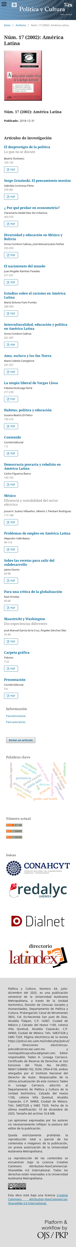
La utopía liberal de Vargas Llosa (31, 383)
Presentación (15, 679)
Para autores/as (15, 722)
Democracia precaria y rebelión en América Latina (32, 466)
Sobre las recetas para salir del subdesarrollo (29, 562)
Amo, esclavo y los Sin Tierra (27, 356)
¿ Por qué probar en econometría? (32, 208)
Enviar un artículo (21, 740)
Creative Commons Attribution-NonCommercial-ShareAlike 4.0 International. (38, 1199)
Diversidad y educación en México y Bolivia (33, 237)
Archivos (21, 25)
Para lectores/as (16, 716)
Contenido (12, 437)
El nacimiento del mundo (24, 266)
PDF (12, 169)
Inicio (7, 25)
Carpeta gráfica (17, 652)
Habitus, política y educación (28, 410)
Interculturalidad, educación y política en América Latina (35, 326)
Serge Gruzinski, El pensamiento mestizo (37, 180)
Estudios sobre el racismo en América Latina (35, 295)
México (38, 500)
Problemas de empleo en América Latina (37, 533)
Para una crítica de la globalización (33, 591)
